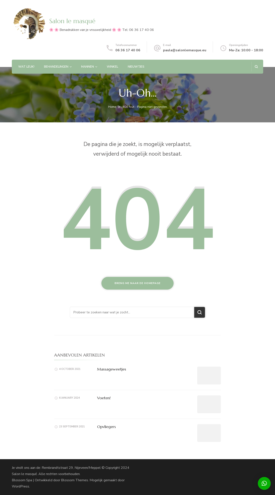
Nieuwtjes (136, 67)
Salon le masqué (72, 21)
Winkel (112, 67)
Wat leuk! (26, 67)
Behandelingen (56, 67)
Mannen (87, 67)
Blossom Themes (74, 480)
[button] (264, 483)
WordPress (20, 486)
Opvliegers (106, 426)
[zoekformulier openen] (256, 66)
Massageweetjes (111, 369)
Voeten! (104, 397)
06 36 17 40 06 (127, 50)
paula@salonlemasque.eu (184, 50)
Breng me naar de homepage (137, 283)
